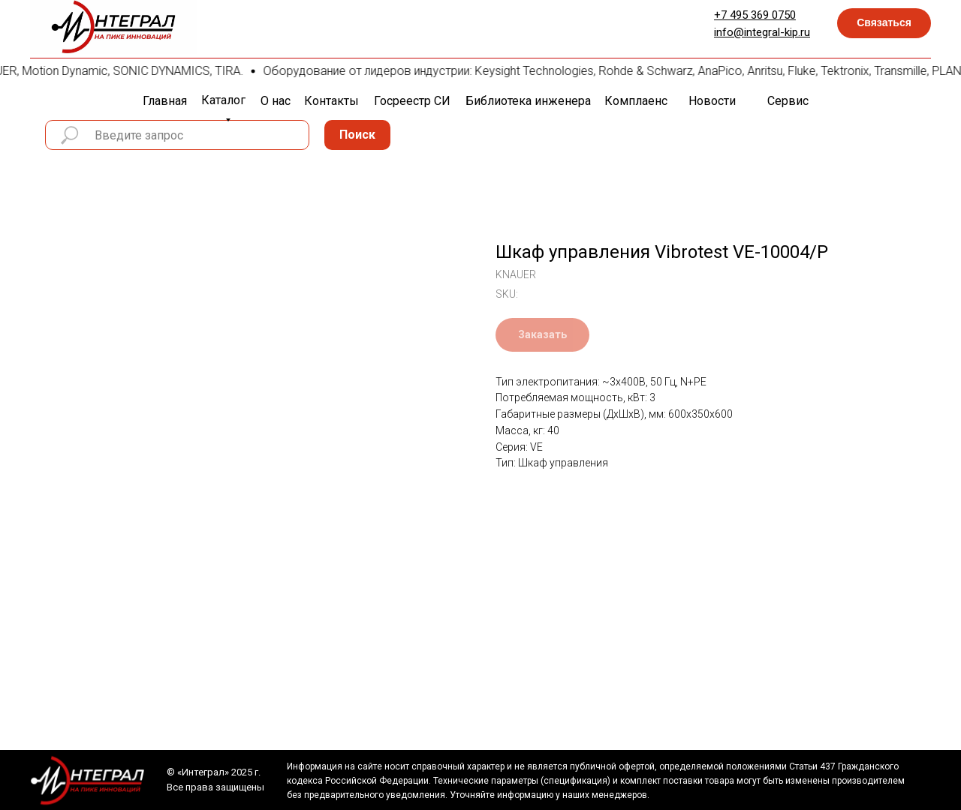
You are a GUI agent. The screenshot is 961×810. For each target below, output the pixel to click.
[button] (884, 23)
